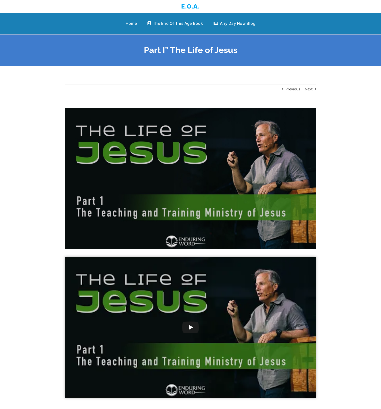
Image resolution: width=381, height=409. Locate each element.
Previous (293, 89)
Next (308, 89)
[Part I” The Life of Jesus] (190, 178)
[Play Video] (190, 327)
